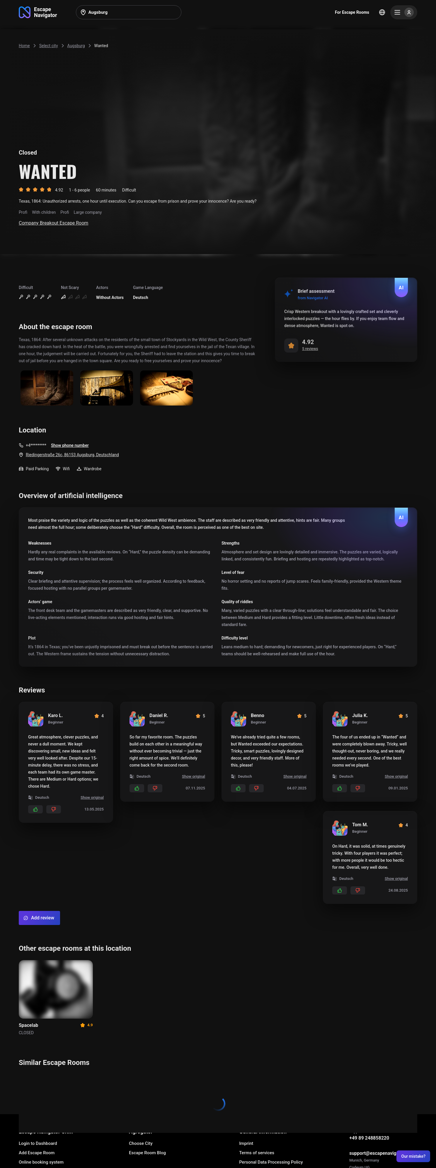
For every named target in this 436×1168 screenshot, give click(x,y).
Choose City (141, 1143)
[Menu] (403, 12)
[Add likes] (35, 809)
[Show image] (47, 388)
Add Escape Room (36, 1152)
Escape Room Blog (147, 1152)
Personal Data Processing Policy (271, 1162)
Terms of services (256, 1152)
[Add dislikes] (53, 809)
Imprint (246, 1143)
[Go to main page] (38, 12)
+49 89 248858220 (369, 1138)
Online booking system (41, 1162)
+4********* (36, 445)
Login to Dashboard (38, 1143)
